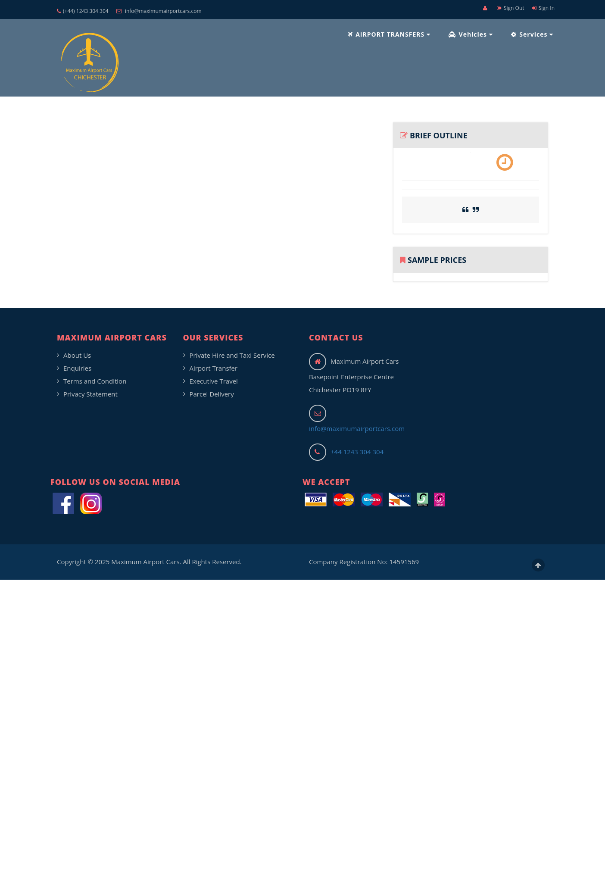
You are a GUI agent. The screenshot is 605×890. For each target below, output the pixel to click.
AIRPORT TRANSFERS (389, 34)
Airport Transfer (214, 368)
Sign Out (510, 8)
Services (532, 34)
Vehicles (471, 34)
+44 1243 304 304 (357, 451)
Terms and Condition (94, 381)
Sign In (543, 8)
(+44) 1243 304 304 (83, 11)
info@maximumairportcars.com (159, 11)
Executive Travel (214, 381)
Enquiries (77, 368)
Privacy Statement (90, 394)
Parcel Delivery (212, 394)
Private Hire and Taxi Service (232, 355)
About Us (77, 355)
